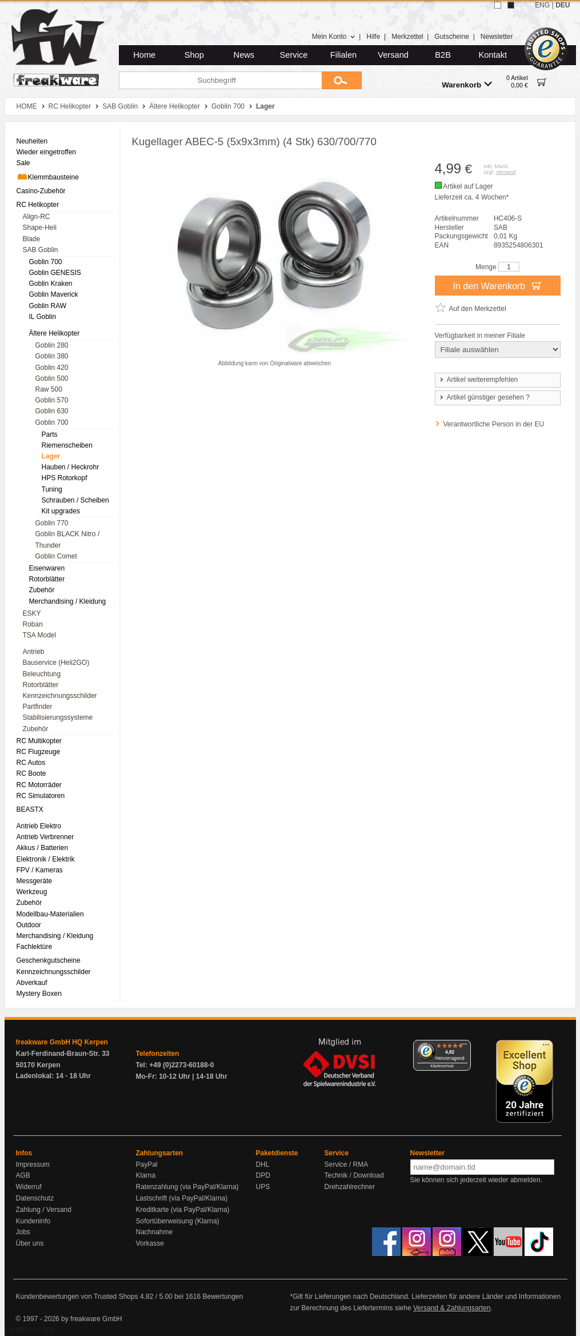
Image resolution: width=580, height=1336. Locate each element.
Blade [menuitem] (32, 239)
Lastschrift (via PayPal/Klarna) (182, 1198)
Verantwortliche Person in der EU (494, 424)
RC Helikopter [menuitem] (38, 205)
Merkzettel (407, 37)
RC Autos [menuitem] (31, 763)
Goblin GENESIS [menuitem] (55, 273)
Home (144, 54)
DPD (263, 1175)
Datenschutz (35, 1198)
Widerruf (29, 1187)
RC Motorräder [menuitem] (39, 785)
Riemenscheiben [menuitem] (67, 445)
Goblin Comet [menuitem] (56, 556)
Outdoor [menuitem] (29, 925)
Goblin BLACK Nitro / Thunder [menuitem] (67, 539)
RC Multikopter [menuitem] (39, 741)
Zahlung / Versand (43, 1210)
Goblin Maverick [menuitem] (53, 294)
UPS (263, 1187)
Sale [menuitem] (23, 163)
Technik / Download (354, 1175)
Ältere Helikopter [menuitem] (54, 333)
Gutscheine (451, 37)
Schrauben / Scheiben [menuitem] (75, 500)
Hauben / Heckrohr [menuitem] (70, 467)
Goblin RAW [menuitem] (48, 306)
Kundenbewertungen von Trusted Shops (77, 1297)
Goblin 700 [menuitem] (45, 262)
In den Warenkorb (497, 285)
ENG (542, 5)
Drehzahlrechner (350, 1187)
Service (294, 54)
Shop (194, 54)
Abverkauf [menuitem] (32, 983)
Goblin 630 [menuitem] (52, 411)
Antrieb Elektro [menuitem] (39, 826)
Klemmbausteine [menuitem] (48, 176)
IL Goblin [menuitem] (43, 317)
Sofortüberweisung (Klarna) (177, 1221)
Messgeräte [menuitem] (35, 881)
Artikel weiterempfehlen (478, 380)
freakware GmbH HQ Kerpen (62, 1042)
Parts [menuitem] (50, 434)
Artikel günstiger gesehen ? (484, 397)
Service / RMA (347, 1164)
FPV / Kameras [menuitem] (40, 870)
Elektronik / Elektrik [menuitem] (46, 859)
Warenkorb (467, 84)
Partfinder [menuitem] (38, 707)
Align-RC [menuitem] (36, 217)
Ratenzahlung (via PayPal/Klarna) (187, 1187)
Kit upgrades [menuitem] (61, 511)
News (244, 54)
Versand (393, 54)
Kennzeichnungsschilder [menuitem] (60, 696)
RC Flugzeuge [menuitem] (39, 752)
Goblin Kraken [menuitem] (51, 284)
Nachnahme (154, 1232)
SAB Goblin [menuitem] (40, 250)
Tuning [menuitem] (52, 489)
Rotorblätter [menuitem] (47, 579)
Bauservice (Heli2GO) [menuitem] (56, 663)
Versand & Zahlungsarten (451, 1308)
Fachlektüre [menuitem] (35, 947)
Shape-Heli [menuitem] (40, 228)
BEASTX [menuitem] (30, 809)
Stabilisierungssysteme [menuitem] (58, 717)
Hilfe (373, 37)
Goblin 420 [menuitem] (52, 368)
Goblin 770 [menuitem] (52, 523)
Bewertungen (222, 1297)
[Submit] (342, 80)
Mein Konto (333, 37)
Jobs (23, 1232)
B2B (443, 54)
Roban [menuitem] (33, 624)
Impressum (33, 1164)
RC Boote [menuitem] (31, 773)
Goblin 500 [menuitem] (52, 378)
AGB (23, 1175)
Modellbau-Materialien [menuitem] (50, 914)
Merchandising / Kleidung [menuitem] (67, 601)
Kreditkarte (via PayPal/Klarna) (183, 1210)
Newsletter (497, 37)
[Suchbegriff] (220, 80)
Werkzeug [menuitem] (32, 892)
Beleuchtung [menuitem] (42, 674)
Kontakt (492, 54)
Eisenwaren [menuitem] (47, 568)
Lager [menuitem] (51, 456)
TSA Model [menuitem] (40, 635)
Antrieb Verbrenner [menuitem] (45, 837)
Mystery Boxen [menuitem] (39, 994)
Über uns (30, 1243)
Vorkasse (150, 1243)
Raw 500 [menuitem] (48, 389)
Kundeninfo (33, 1221)
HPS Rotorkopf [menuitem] (64, 478)
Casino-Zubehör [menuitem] (41, 191)
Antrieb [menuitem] (34, 652)
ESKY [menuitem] (32, 613)
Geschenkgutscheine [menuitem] (49, 960)
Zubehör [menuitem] (42, 590)
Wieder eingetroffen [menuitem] (47, 152)
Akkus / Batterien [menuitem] (43, 848)
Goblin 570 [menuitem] (52, 400)
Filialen (343, 54)
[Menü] (464, 1047)
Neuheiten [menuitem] (32, 141)
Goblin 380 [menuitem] (52, 356)
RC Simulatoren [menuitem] (41, 796)
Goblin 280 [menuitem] (52, 345)
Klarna (146, 1175)
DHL (263, 1164)
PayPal (147, 1164)
